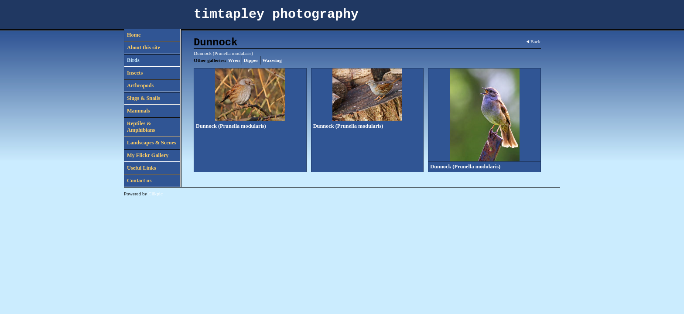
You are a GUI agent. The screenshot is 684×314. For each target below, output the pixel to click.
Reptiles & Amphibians (141, 126)
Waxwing (272, 60)
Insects (135, 73)
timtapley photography (276, 14)
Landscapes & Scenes (151, 143)
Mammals (138, 111)
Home (133, 35)
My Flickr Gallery (148, 155)
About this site (143, 47)
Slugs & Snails (143, 98)
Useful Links (141, 168)
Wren (234, 60)
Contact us (139, 180)
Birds (133, 60)
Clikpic (155, 193)
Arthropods (140, 85)
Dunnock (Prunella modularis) (231, 126)
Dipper (251, 60)
